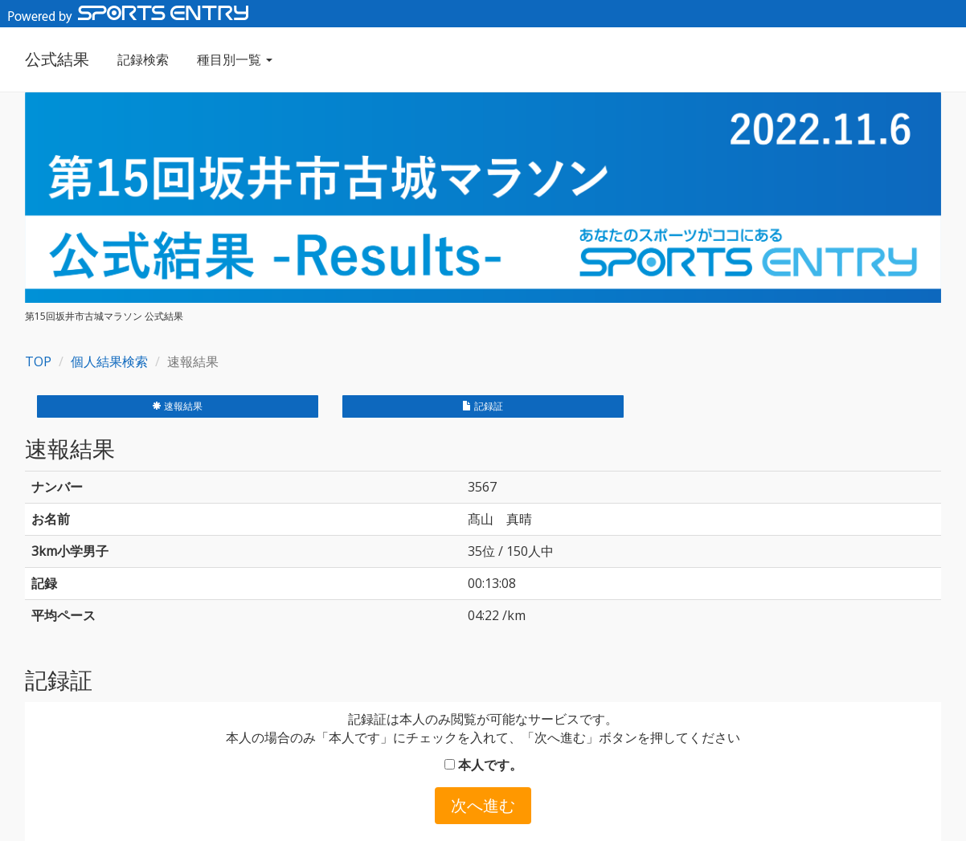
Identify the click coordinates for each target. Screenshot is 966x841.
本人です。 (483, 765)
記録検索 (143, 59)
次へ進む (483, 805)
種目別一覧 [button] (234, 59)
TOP (38, 361)
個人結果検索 (109, 361)
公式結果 (57, 59)
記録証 (482, 406)
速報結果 (177, 406)
